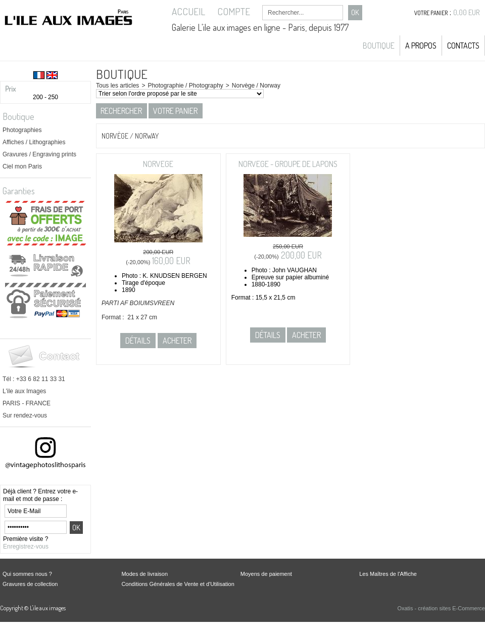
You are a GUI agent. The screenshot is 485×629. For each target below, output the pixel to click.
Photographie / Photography (185, 85)
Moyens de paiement (266, 574)
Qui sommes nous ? (27, 574)
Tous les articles (117, 85)
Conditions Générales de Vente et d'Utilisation (177, 584)
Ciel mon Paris (22, 166)
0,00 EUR (466, 12)
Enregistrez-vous (25, 546)
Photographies (22, 130)
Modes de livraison (144, 574)
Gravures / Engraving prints (39, 154)
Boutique (379, 45)
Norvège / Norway (256, 85)
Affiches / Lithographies (34, 142)
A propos (421, 45)
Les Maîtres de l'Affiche (388, 574)
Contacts (463, 45)
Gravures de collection (30, 584)
